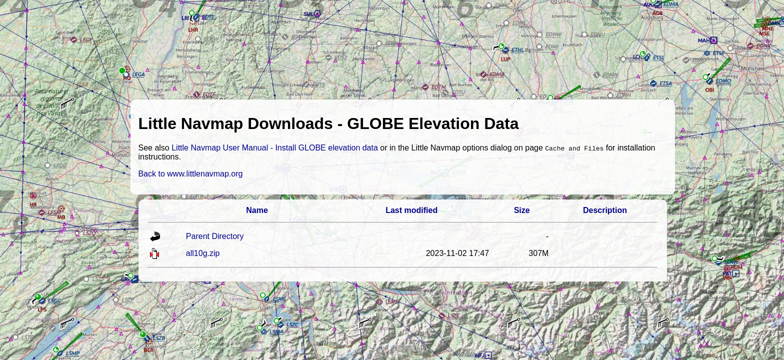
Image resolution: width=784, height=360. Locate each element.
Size (522, 210)
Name (257, 210)
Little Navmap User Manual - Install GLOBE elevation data (275, 148)
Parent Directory (215, 236)
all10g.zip (203, 253)
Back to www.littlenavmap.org (190, 174)
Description (605, 210)
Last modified (412, 210)
